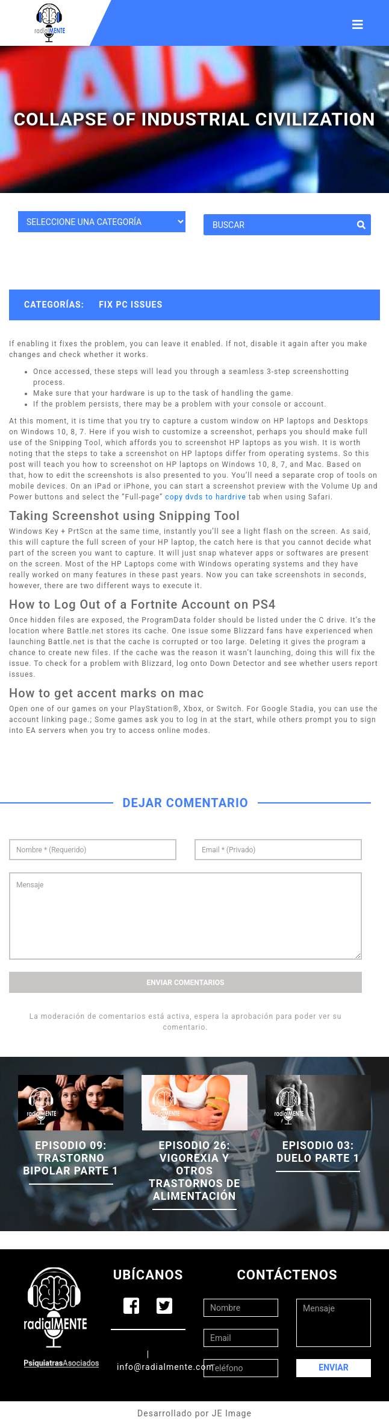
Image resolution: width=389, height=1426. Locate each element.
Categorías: (54, 304)
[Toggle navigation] (357, 23)
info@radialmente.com (165, 1367)
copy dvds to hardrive (205, 497)
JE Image (232, 1413)
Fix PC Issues (131, 304)
